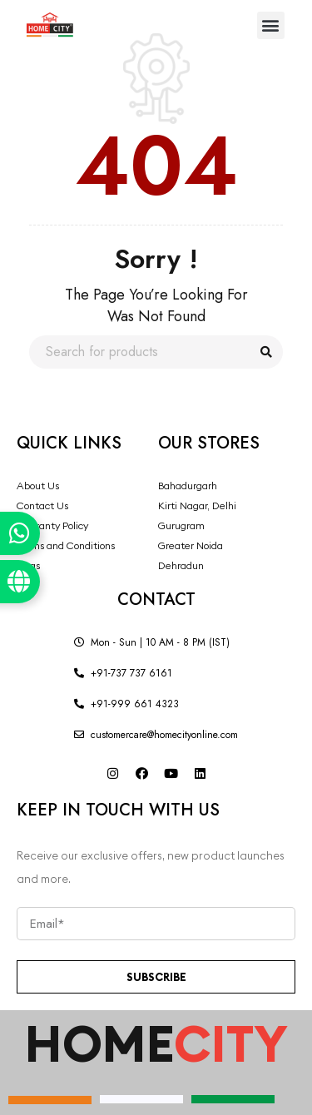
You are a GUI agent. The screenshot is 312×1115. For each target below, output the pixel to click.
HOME (156, 1043)
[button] (271, 25)
